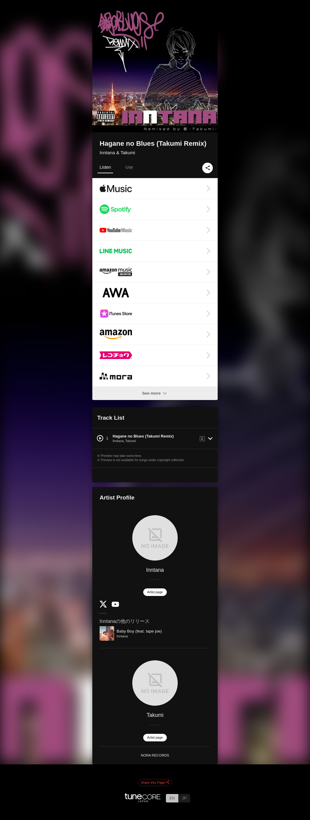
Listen (105, 167)
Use (129, 167)
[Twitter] (103, 606)
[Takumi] (155, 683)
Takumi (155, 715)
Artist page (155, 592)
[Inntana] (155, 538)
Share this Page (155, 782)
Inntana (155, 570)
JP (184, 798)
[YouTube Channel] (115, 605)
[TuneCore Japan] (143, 800)
